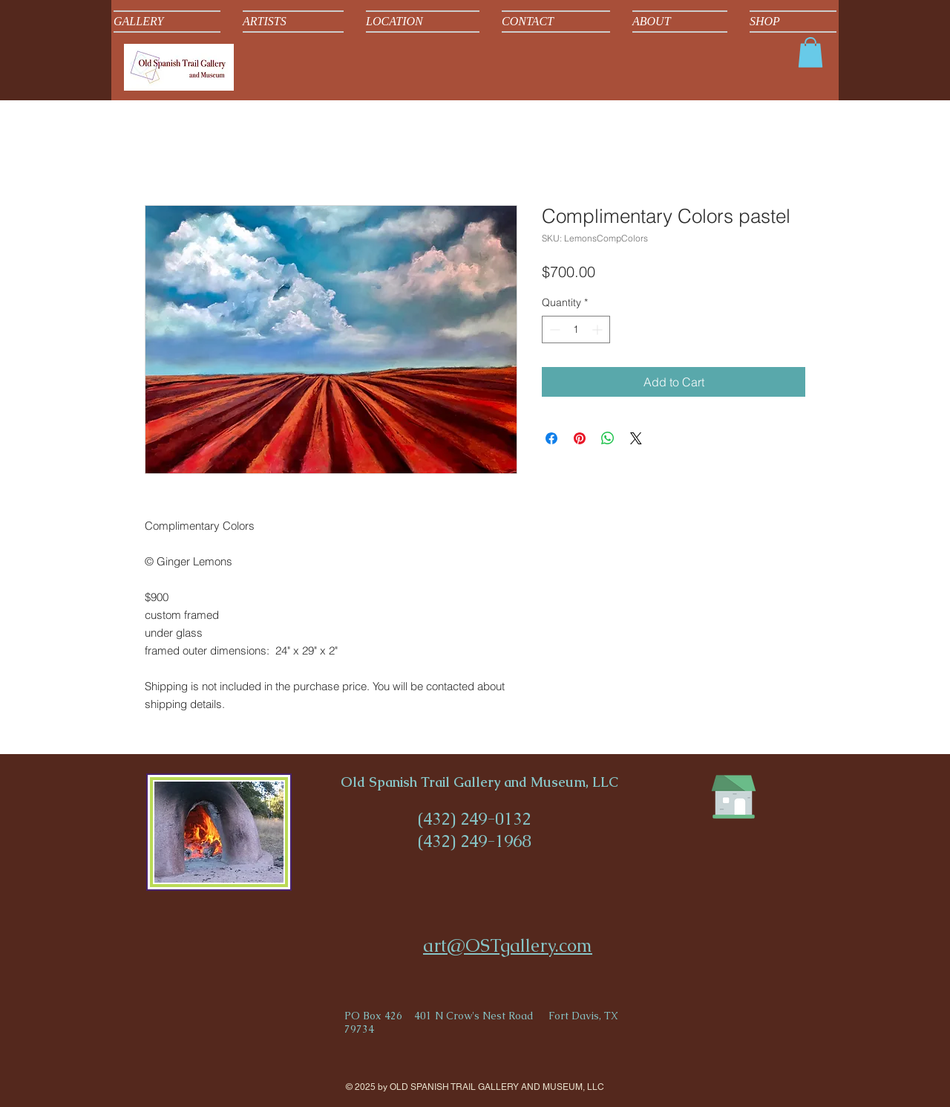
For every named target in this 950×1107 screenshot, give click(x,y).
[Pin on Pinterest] (580, 438)
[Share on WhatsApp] (608, 438)
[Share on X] (636, 438)
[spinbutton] (576, 329)
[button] (810, 52)
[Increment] (598, 329)
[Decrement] (553, 329)
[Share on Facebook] (551, 438)
